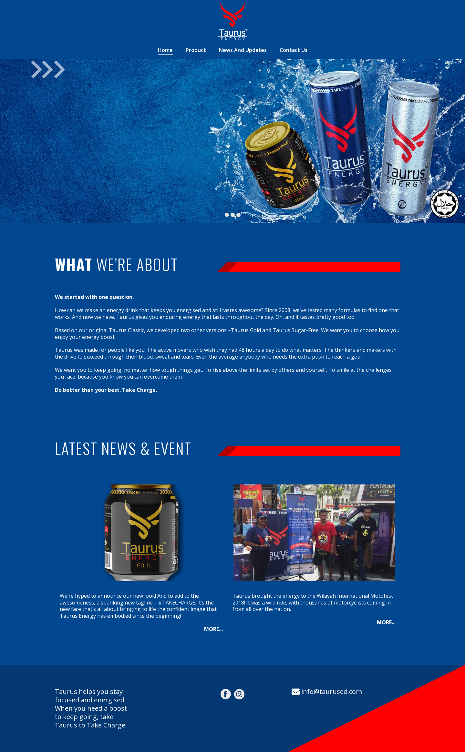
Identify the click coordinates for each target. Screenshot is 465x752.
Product (196, 50)
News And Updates (243, 50)
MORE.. (213, 629)
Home (165, 50)
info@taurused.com (331, 691)
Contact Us (293, 50)
